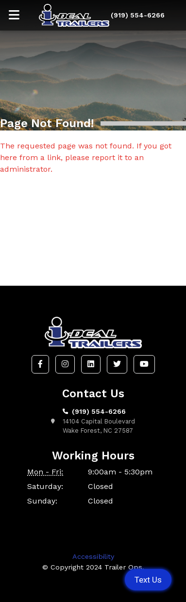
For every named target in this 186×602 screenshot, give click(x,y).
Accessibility (93, 556)
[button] (40, 364)
